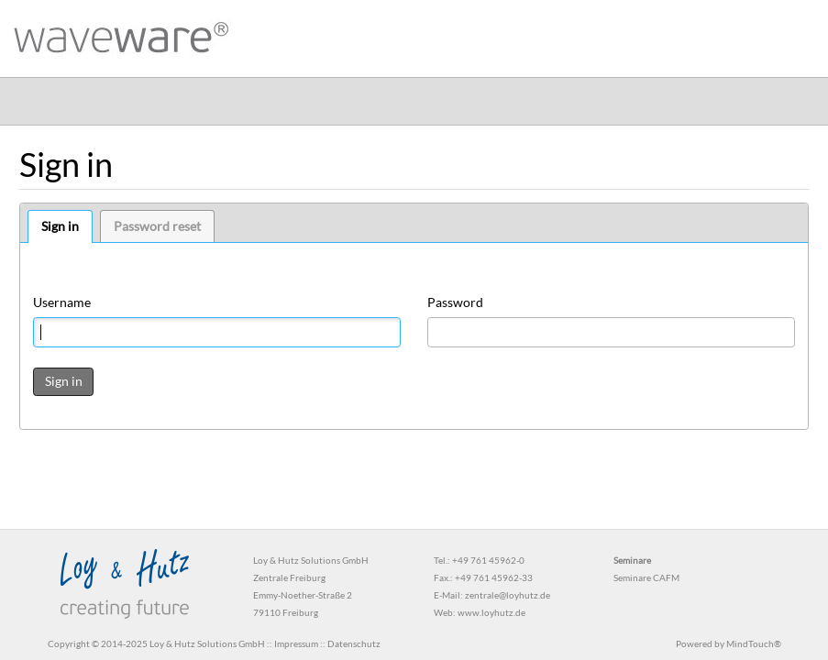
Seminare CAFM (646, 577)
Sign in (60, 226)
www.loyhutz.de (491, 612)
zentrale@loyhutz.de (507, 594)
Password (455, 302)
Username (62, 302)
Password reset (157, 226)
